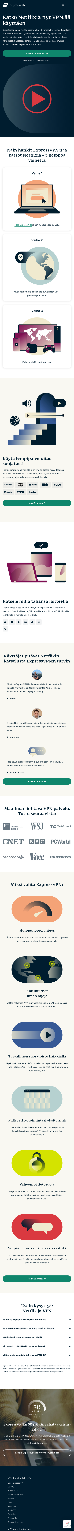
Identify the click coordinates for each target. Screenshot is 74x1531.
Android (11, 1498)
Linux (10, 1502)
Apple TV (12, 1510)
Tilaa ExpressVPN (23, 224)
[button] (35, 1319)
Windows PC (13, 1491)
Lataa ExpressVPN (15, 1483)
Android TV (12, 1518)
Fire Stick (12, 1514)
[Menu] (70, 5)
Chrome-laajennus (15, 1522)
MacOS (11, 1487)
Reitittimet (12, 1506)
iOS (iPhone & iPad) (16, 1494)
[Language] (63, 5)
